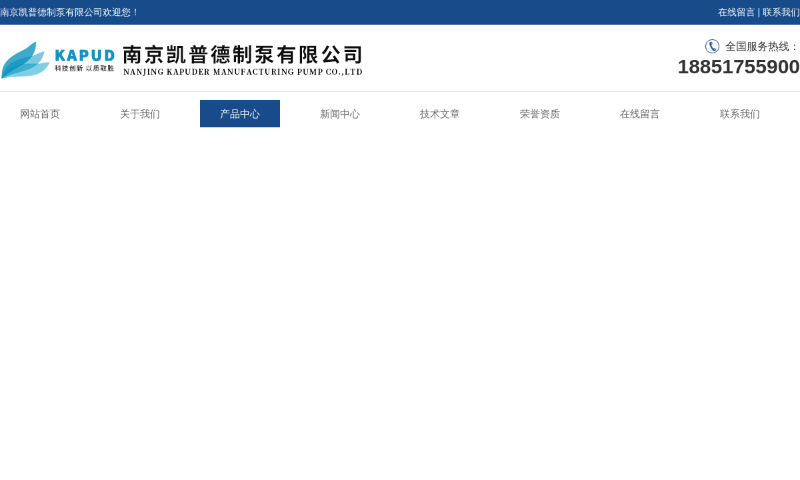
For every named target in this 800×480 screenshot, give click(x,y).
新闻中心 (340, 113)
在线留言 (736, 12)
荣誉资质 (540, 113)
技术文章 (440, 113)
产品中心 (240, 113)
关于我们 (140, 113)
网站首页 (40, 113)
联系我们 (781, 12)
